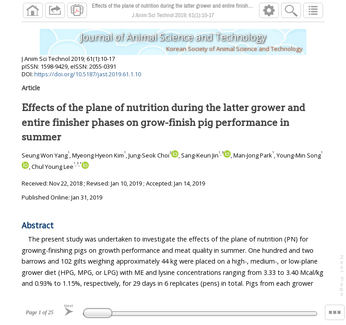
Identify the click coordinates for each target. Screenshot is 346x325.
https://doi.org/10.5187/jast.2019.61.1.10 (87, 74)
